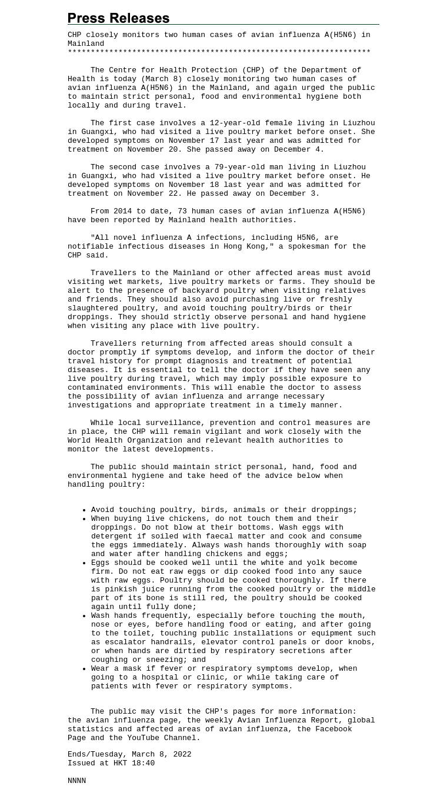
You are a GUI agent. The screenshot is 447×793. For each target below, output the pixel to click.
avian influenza (120, 720)
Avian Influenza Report (288, 720)
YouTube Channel (161, 738)
